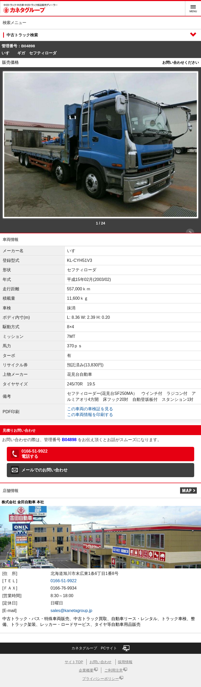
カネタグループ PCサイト (100, 648)
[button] (100, 454)
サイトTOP (74, 662)
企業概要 (86, 670)
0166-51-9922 (64, 581)
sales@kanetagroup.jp (71, 610)
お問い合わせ (100, 662)
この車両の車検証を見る (90, 409)
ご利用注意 (113, 670)
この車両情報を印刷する (90, 414)
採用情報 (125, 662)
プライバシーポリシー (100, 679)
